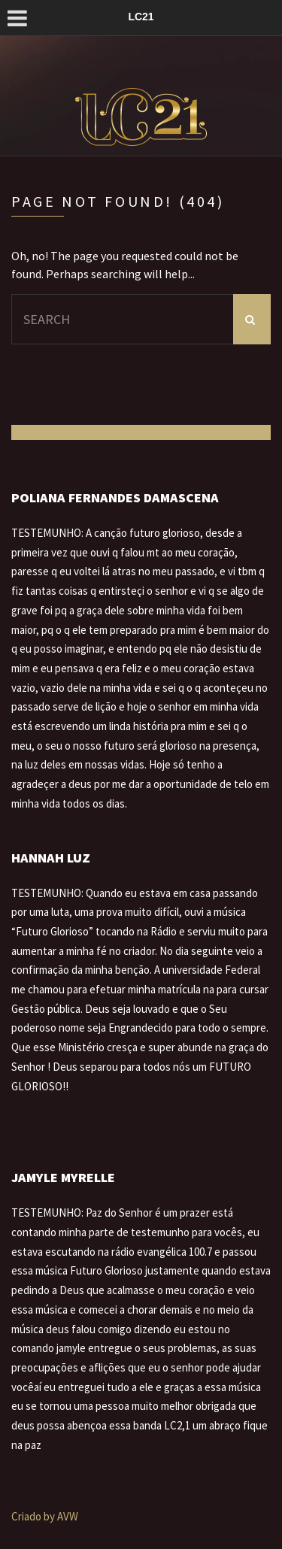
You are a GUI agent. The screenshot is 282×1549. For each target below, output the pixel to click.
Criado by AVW (44, 1516)
